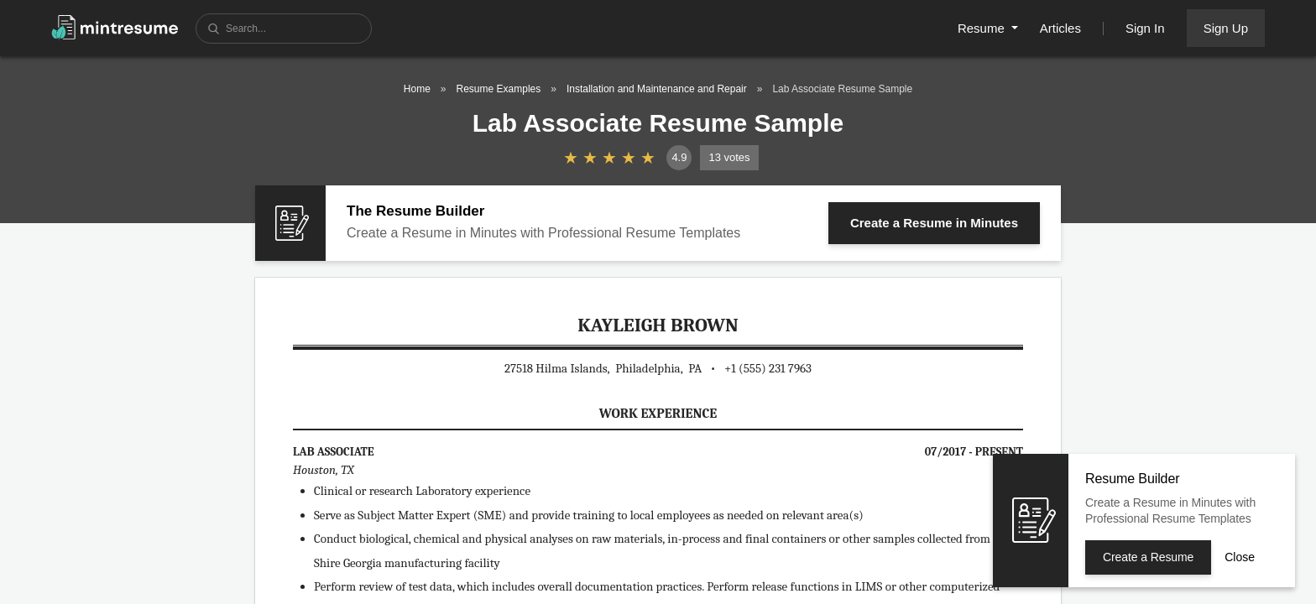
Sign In (1145, 28)
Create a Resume (934, 223)
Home (417, 89)
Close (1240, 557)
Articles (1060, 28)
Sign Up (1226, 28)
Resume (983, 28)
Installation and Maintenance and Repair (657, 89)
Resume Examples (499, 89)
